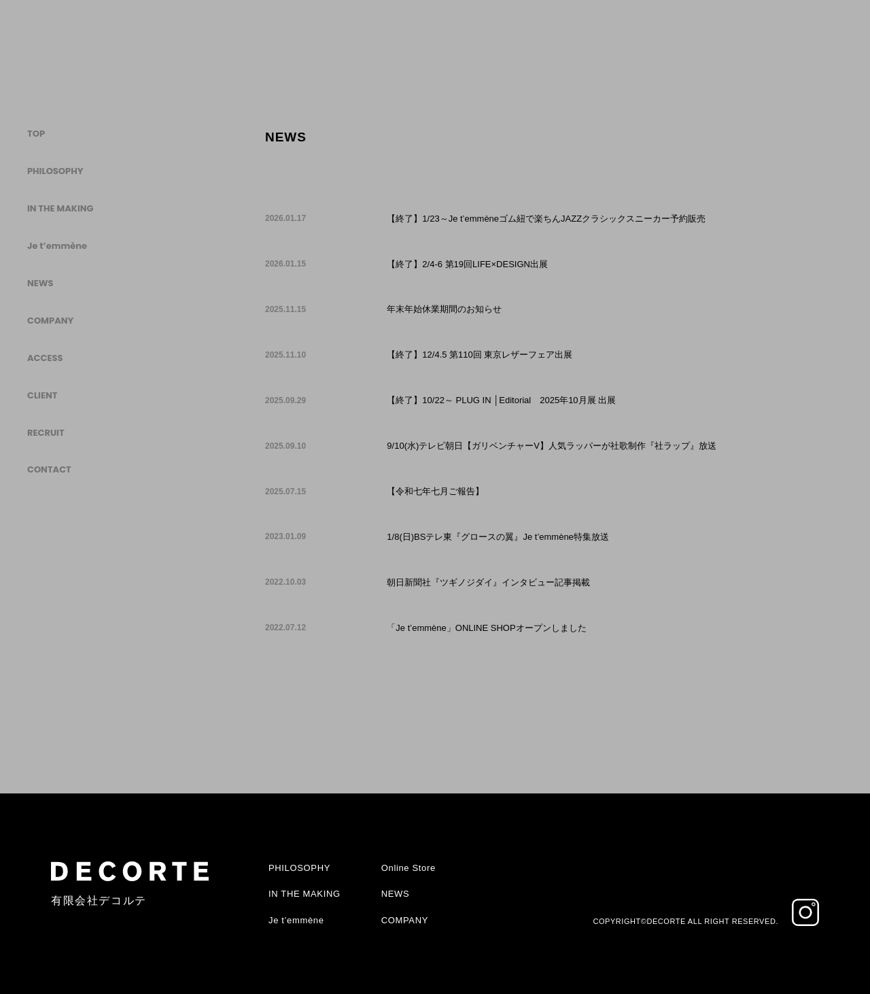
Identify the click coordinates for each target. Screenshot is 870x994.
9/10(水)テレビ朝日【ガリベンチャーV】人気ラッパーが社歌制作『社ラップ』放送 (551, 446)
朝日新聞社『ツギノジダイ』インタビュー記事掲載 (488, 582)
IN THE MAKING (60, 208)
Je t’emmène (57, 245)
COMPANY (50, 320)
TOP (36, 134)
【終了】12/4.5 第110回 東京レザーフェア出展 (479, 354)
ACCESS (45, 358)
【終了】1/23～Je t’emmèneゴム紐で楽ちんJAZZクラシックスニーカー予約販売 (546, 218)
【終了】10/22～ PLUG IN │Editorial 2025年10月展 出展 (501, 400)
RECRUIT (46, 432)
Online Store (408, 868)
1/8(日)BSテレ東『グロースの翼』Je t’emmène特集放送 (498, 537)
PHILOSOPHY (55, 171)
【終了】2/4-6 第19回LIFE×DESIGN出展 (467, 264)
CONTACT (49, 469)
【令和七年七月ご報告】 (435, 491)
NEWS (40, 283)
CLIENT (42, 395)
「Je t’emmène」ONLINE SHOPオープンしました (486, 628)
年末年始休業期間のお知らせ (444, 309)
